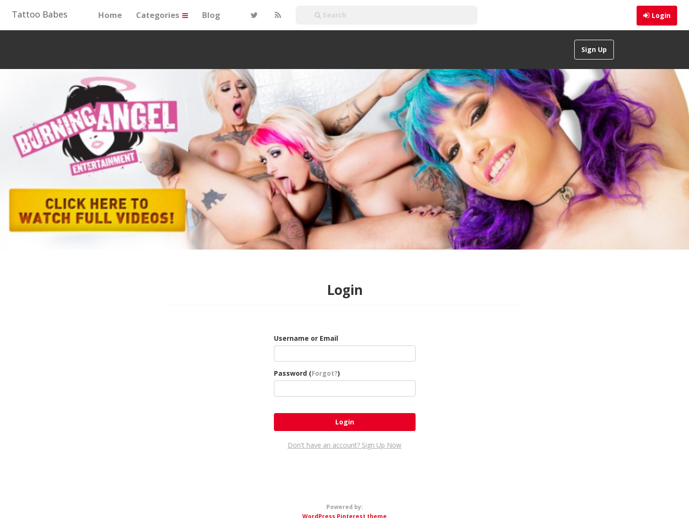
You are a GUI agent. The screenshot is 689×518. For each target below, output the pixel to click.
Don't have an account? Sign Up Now (344, 444)
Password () (307, 373)
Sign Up (594, 49)
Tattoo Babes (40, 14)
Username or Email (306, 338)
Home (110, 14)
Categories (162, 14)
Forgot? (325, 373)
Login (661, 15)
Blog (211, 14)
